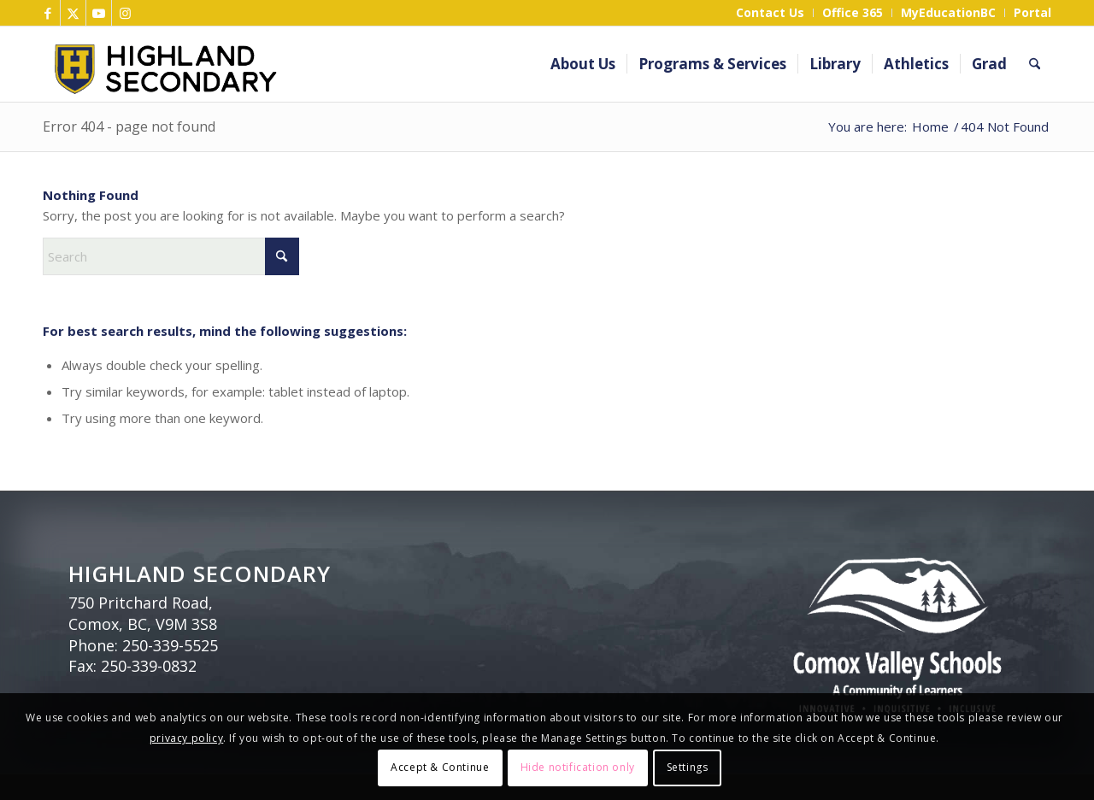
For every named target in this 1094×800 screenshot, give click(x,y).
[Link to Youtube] (98, 13)
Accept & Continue (440, 767)
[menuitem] (770, 13)
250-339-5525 (170, 645)
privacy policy (186, 738)
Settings (688, 767)
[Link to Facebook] (47, 13)
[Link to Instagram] (125, 13)
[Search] (1034, 64)
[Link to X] (73, 13)
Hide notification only (578, 767)
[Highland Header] (327, 64)
